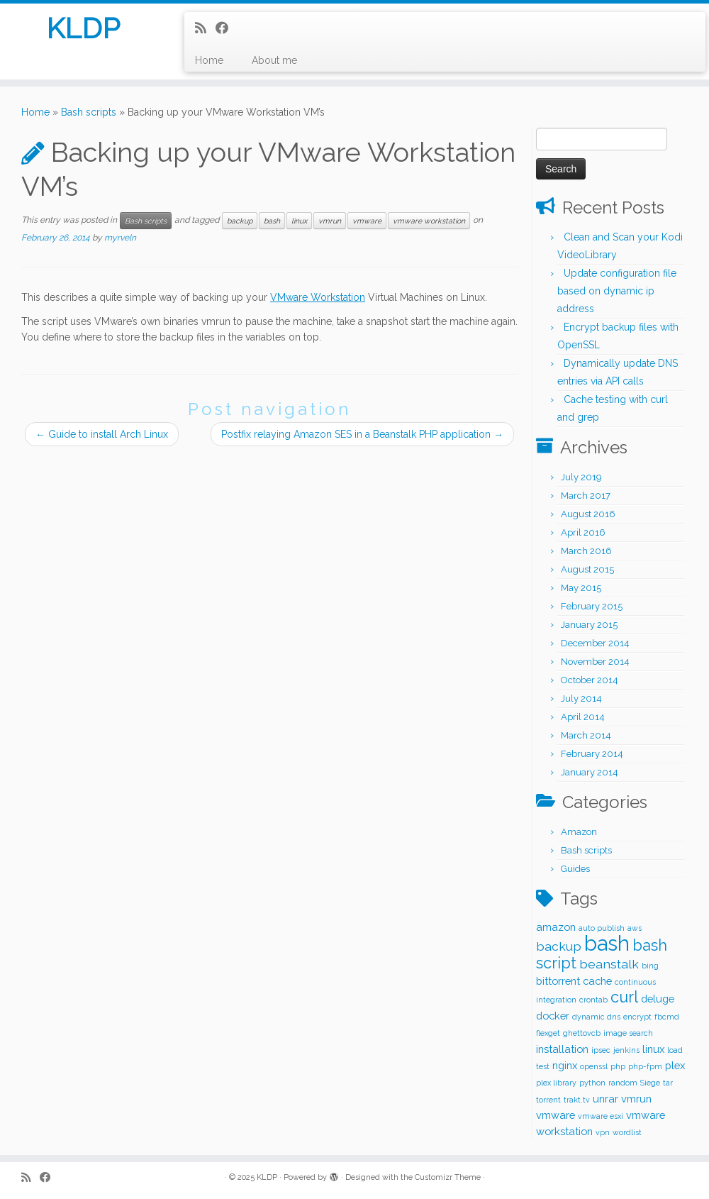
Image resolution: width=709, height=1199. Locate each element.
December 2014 (595, 643)
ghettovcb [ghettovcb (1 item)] (582, 1033)
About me (274, 60)
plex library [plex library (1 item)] (556, 1082)
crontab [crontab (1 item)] (593, 999)
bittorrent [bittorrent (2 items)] (558, 981)
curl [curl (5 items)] (624, 997)
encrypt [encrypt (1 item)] (637, 1016)
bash (272, 220)
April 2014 (583, 717)
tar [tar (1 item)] (668, 1082)
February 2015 (592, 606)
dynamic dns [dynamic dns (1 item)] (596, 1016)
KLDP (83, 28)
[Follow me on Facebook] (227, 28)
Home (209, 60)
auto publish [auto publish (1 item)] (602, 928)
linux (299, 220)
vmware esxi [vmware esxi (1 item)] (600, 1116)
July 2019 (581, 477)
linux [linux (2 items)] (653, 1049)
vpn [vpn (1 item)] (603, 1132)
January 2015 (589, 624)
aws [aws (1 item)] (634, 928)
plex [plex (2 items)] (675, 1065)
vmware (366, 220)
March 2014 (586, 735)
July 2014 (581, 698)
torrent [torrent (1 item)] (548, 1099)
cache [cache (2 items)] (597, 981)
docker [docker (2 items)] (552, 1016)
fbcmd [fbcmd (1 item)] (666, 1016)
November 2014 (595, 661)
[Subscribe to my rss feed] (205, 28)
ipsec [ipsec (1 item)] (600, 1050)
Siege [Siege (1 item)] (650, 1082)
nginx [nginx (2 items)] (564, 1065)
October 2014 (589, 680)
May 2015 (581, 587)
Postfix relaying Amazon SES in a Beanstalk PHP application (362, 434)
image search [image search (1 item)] (628, 1033)
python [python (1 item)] (592, 1082)
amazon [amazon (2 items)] (556, 927)
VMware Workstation (317, 297)
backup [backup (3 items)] (558, 946)
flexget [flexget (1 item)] (548, 1033)
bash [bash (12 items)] (607, 943)
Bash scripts (88, 112)
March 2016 (586, 551)
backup (239, 220)
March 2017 (585, 495)
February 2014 (592, 753)
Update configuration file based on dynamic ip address (616, 290)
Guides (575, 868)
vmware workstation (429, 220)
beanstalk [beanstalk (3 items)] (609, 963)
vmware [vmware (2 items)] (555, 1115)
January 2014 (589, 772)
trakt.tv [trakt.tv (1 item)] (577, 1099)
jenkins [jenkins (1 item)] (626, 1050)
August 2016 (588, 514)
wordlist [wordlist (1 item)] (627, 1132)
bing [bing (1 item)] (650, 965)
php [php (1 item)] (617, 1066)
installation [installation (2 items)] (562, 1049)
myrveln (120, 238)
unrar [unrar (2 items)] (605, 1099)
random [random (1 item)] (622, 1082)
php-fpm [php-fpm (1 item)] (645, 1066)
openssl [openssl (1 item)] (594, 1066)
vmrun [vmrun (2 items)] (636, 1099)
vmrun (329, 220)
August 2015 (587, 569)
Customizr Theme (448, 1177)
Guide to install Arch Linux (101, 434)
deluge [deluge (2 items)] (657, 999)
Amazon (579, 832)
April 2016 (583, 532)
